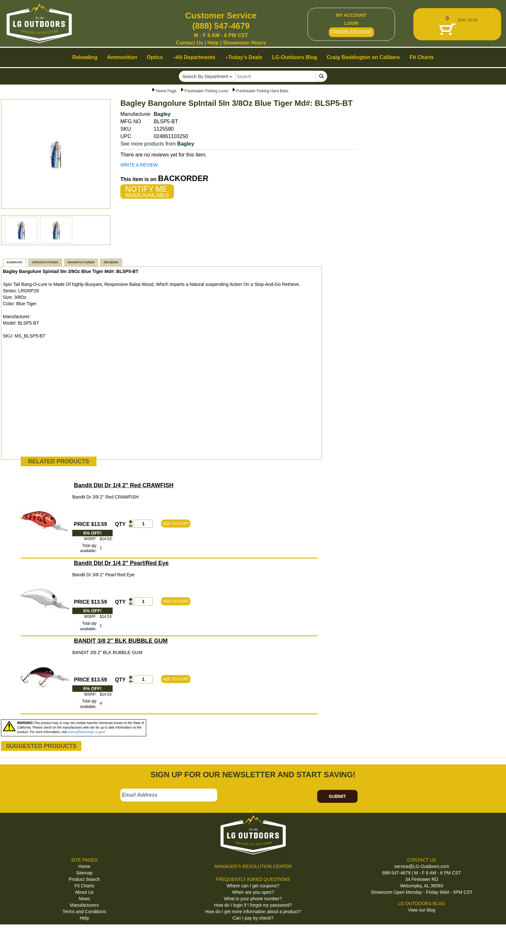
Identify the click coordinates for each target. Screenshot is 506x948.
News (84, 898)
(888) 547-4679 (221, 26)
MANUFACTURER (81, 262)
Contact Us (189, 42)
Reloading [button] (84, 57)
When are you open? (253, 892)
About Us (84, 892)
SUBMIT (337, 796)
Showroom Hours (244, 42)
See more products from (157, 143)
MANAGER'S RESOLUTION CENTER (252, 866)
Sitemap (84, 872)
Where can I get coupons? (253, 885)
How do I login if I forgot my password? (253, 905)
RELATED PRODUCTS (58, 461)
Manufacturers (84, 905)
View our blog (421, 910)
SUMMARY (14, 262)
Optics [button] (155, 57)
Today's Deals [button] (244, 57)
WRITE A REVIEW (139, 164)
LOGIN (351, 23)
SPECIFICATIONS (45, 262)
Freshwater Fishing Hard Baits (262, 91)
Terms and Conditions (84, 911)
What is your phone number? (253, 898)
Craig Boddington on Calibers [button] (363, 57)
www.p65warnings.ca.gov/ (86, 732)
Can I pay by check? (253, 918)
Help (213, 42)
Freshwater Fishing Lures (206, 91)
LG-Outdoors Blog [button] (294, 57)
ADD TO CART (176, 523)
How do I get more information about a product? (253, 911)
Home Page (166, 91)
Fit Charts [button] (422, 57)
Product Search (84, 879)
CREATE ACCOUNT (351, 32)
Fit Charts (84, 885)
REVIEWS (111, 262)
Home (84, 866)
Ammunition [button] (122, 57)
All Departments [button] (194, 57)
